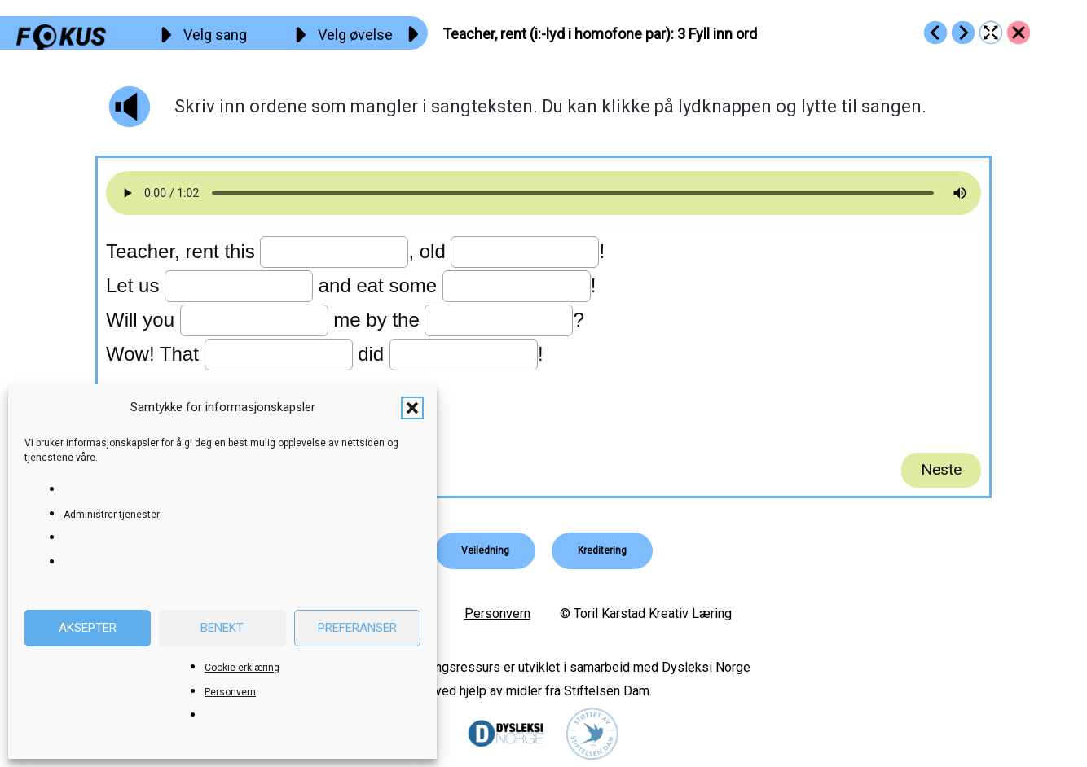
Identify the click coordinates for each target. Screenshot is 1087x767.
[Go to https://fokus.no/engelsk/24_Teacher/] (1018, 32)
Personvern (230, 692)
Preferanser (357, 627)
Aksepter (88, 627)
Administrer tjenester (112, 514)
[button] (412, 408)
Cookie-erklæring (242, 667)
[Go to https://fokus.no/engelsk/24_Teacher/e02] (935, 32)
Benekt (222, 627)
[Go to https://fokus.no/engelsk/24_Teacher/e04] (963, 32)
